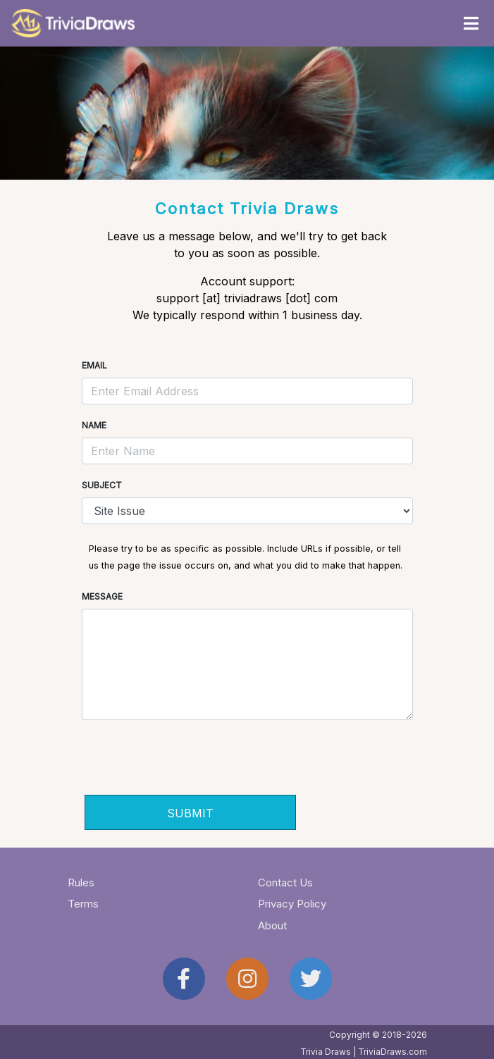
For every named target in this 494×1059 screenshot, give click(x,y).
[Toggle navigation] (470, 23)
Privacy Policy (292, 903)
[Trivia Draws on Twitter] (310, 979)
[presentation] (192, 761)
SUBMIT (190, 813)
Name (94, 425)
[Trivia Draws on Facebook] (184, 979)
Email (94, 365)
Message (102, 596)
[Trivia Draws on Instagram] (247, 979)
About (272, 925)
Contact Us (285, 882)
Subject (102, 485)
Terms (83, 903)
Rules (81, 882)
